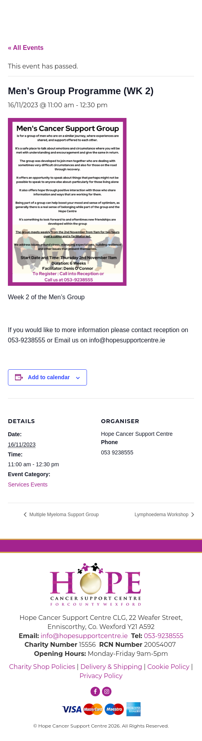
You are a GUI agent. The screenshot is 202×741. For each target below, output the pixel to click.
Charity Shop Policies (42, 667)
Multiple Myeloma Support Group (63, 514)
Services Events (27, 484)
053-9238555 (163, 636)
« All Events (25, 47)
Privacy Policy (101, 676)
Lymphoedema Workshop (162, 514)
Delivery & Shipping (111, 667)
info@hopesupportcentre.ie (84, 636)
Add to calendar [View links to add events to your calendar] (49, 377)
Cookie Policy (168, 667)
